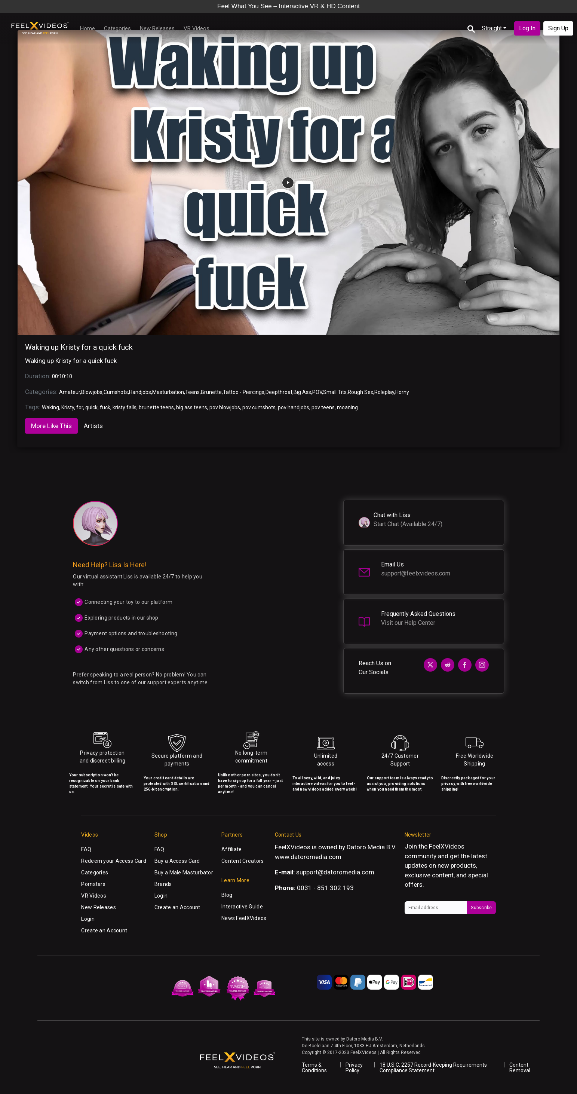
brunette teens (156, 407)
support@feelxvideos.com (415, 573)
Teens (192, 392)
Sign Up (558, 28)
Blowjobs (91, 392)
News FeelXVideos (243, 918)
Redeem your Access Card (113, 861)
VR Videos (196, 28)
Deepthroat (279, 392)
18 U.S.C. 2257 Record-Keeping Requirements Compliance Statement (433, 1067)
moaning (347, 407)
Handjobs (140, 392)
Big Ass (302, 392)
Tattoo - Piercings (243, 392)
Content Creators (242, 861)
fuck (105, 407)
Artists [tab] (93, 426)
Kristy (67, 407)
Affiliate (231, 849)
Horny (402, 392)
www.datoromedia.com (308, 857)
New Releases (157, 28)
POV (317, 392)
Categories (117, 28)
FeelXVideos (446, 846)
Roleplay (384, 392)
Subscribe (481, 907)
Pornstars (93, 884)
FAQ (86, 849)
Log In (527, 28)
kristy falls (124, 407)
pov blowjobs (224, 407)
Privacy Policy (354, 1067)
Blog (226, 895)
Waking (50, 407)
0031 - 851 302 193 (325, 888)
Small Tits (335, 392)
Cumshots (116, 392)
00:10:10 (62, 376)
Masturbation (168, 392)
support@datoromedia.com (335, 872)
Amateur (69, 392)
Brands (163, 884)
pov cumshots (259, 407)
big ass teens (191, 407)
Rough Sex (360, 392)
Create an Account (104, 930)
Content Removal (519, 1067)
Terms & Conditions (314, 1067)
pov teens (323, 407)
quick (91, 407)
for (79, 407)
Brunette (211, 392)
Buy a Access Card (177, 861)
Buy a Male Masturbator (183, 872)
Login (87, 919)
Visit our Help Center (408, 622)
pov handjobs (293, 407)
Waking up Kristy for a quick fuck (79, 347)
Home (87, 28)
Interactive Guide (242, 907)
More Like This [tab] (51, 426)
